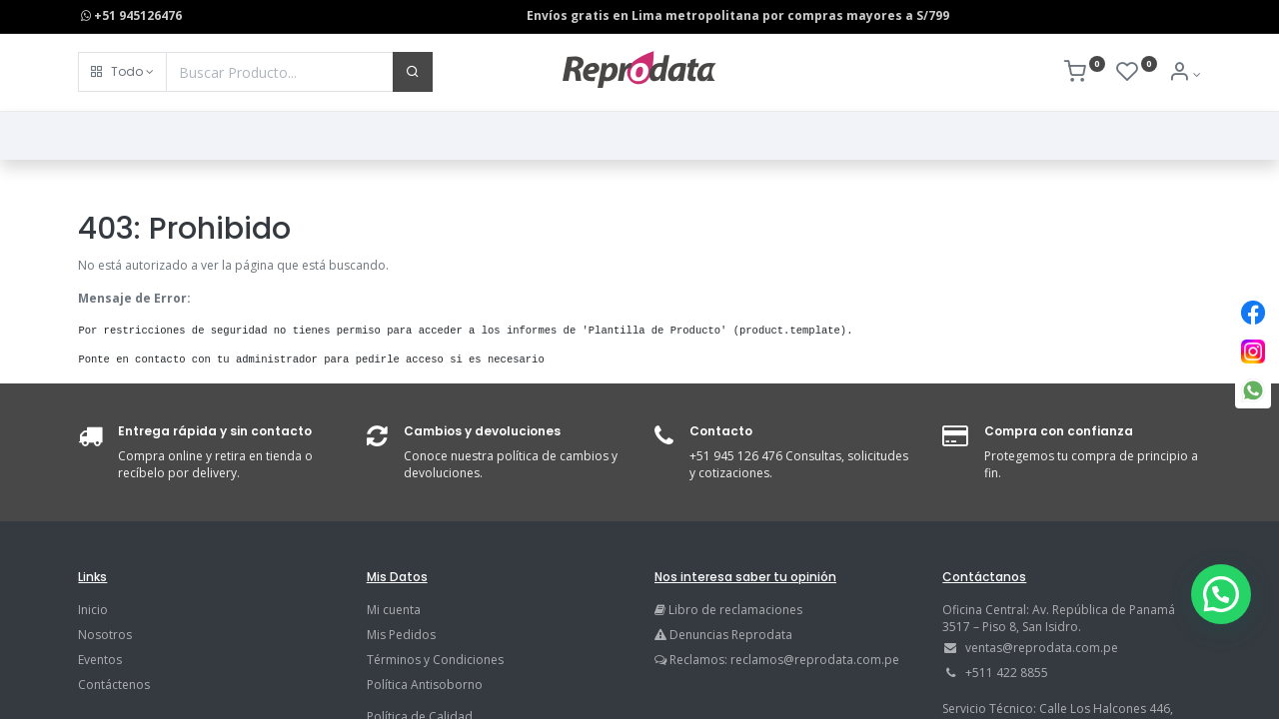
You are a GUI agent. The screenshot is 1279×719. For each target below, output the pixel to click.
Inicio (93, 609)
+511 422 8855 (1006, 672)
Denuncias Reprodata (723, 634)
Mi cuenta (394, 609)
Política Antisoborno (425, 684)
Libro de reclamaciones (735, 609)
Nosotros (105, 634)
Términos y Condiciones (435, 659)
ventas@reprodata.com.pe (1041, 647)
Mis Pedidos (401, 634)
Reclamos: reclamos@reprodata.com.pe (784, 659)
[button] (122, 72)
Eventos (100, 659)
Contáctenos (114, 684)
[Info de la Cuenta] (1184, 74)
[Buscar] (413, 72)
